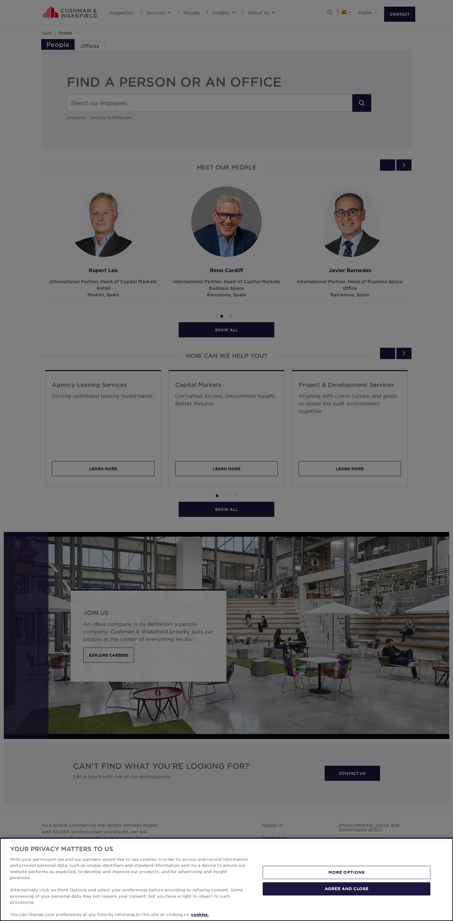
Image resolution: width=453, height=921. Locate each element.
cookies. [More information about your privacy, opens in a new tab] (200, 914)
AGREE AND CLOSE (346, 888)
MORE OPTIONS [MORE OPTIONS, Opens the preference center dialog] (346, 872)
